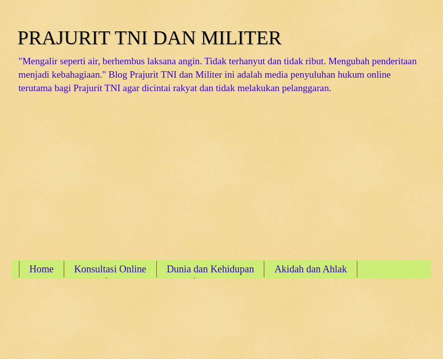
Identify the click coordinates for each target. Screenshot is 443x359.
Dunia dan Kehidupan (210, 268)
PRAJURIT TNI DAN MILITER (149, 37)
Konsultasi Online (110, 268)
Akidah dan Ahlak (310, 268)
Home (41, 268)
